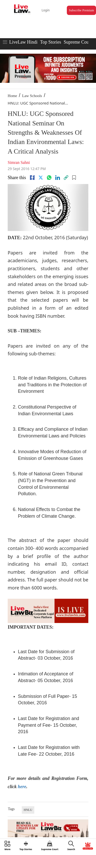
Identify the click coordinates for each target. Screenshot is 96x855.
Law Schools (32, 96)
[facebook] (32, 177)
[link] (66, 177)
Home (12, 96)
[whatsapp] (49, 177)
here (22, 786)
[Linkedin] (57, 177)
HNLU (28, 810)
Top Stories (50, 42)
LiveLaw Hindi (23, 42)
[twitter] (40, 177)
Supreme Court (78, 42)
